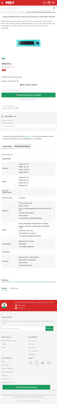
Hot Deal (31, 344)
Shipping (4, 375)
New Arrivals (32, 347)
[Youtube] (43, 365)
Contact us (21, 308)
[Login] (49, 3)
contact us (28, 136)
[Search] (54, 8)
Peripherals (15, 12)
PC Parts (8, 12)
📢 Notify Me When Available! (28, 95)
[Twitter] (37, 365)
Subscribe (49, 328)
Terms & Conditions (31, 98)
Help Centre (5, 365)
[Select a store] (44, 3)
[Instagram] (49, 365)
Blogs (3, 347)
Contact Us (5, 379)
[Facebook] (31, 365)
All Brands (31, 354)
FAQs (3, 361)
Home (2, 12)
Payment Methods (7, 368)
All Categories (33, 351)
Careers (4, 344)
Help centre (22, 305)
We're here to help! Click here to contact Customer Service (34, 302)
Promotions (32, 340)
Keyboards (23, 12)
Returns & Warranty (7, 372)
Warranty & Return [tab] (22, 146)
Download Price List (7, 382)
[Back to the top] (53, 387)
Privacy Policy (35, 401)
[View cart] (53, 3)
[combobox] (28, 8)
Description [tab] (7, 146)
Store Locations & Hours (9, 340)
